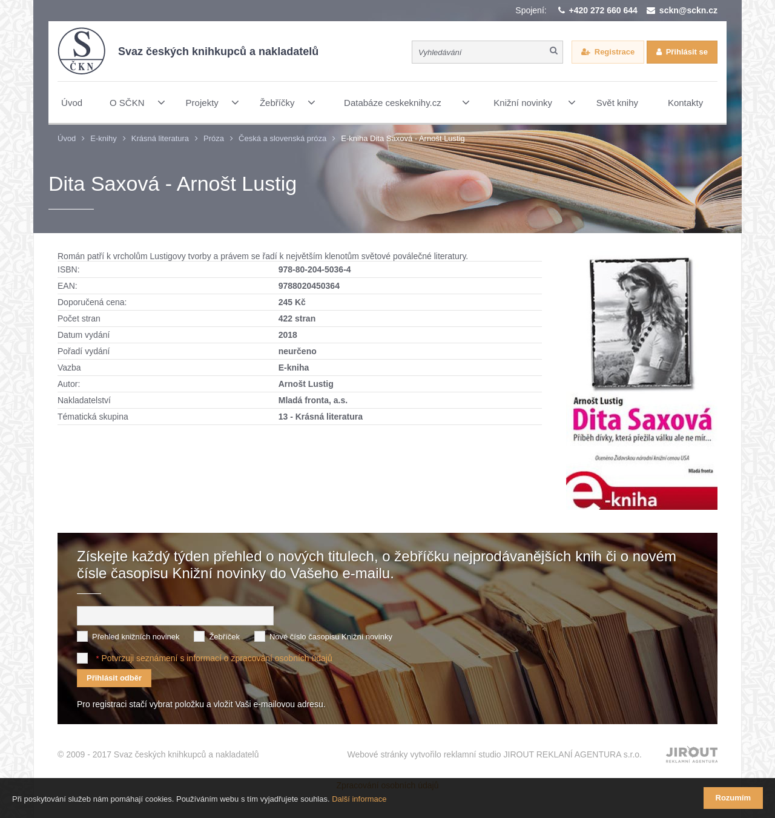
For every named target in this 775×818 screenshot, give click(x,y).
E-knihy (103, 138)
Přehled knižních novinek (136, 632)
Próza (213, 138)
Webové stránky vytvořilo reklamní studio (494, 751)
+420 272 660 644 (603, 10)
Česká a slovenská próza (282, 138)
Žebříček (224, 632)
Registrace (615, 51)
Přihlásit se (687, 51)
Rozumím (733, 797)
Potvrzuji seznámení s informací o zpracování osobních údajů (216, 654)
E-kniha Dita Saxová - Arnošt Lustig (403, 138)
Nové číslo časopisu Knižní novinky (330, 632)
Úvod (67, 138)
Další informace (359, 798)
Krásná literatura (160, 138)
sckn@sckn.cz (688, 10)
